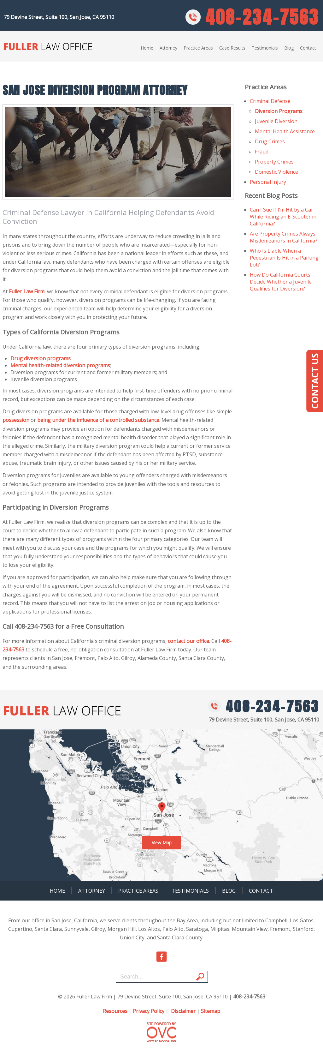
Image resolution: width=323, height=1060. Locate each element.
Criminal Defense (270, 101)
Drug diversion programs (40, 358)
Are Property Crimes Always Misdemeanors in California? (283, 237)
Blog (289, 48)
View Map (162, 843)
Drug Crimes (270, 141)
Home (147, 48)
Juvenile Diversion (276, 121)
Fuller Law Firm (26, 291)
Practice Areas (198, 48)
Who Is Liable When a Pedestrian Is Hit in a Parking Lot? (284, 257)
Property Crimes (274, 161)
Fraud (261, 151)
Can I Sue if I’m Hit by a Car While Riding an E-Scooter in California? (283, 216)
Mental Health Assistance (285, 131)
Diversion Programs (278, 111)
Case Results (232, 48)
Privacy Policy (148, 1011)
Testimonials (265, 48)
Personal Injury (268, 181)
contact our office (188, 641)
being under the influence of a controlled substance (98, 419)
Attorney (168, 48)
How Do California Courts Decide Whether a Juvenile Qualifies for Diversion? (281, 281)
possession (16, 419)
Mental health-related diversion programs (60, 365)
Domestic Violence (276, 171)
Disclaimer (183, 1011)
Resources (115, 1011)
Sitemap (210, 1011)
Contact (308, 48)
